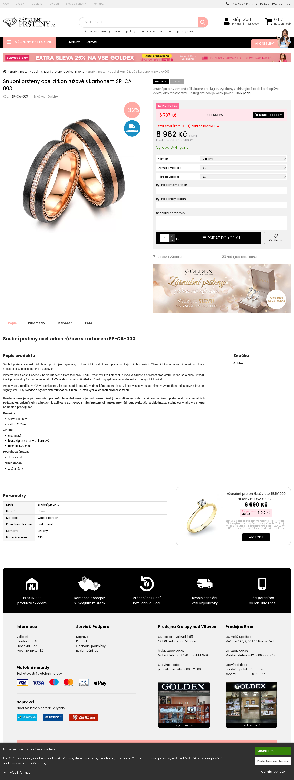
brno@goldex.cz (237, 650)
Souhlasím (265, 751)
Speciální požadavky (170, 213)
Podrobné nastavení (273, 761)
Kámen (163, 159)
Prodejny (74, 42)
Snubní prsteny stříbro (181, 31)
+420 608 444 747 (239, 4)
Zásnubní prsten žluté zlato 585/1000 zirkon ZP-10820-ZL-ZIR (256, 496)
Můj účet (242, 19)
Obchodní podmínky (91, 646)
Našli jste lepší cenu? (240, 256)
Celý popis (243, 93)
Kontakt (81, 641)
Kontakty (99, 4)
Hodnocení (65, 323)
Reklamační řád (87, 650)
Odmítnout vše (273, 772)
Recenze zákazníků (30, 650)
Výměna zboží (27, 641)
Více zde (256, 537)
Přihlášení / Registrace (245, 23)
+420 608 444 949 (194, 655)
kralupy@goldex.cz (171, 650)
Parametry (37, 323)
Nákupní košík (282, 23)
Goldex (53, 96)
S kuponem (249, 511)
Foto (89, 323)
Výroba (54, 4)
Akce (6, 4)
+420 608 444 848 (261, 655)
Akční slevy (269, 43)
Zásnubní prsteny (125, 31)
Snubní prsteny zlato (151, 31)
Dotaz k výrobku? (168, 256)
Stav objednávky (76, 4)
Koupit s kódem (268, 115)
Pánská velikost (168, 177)
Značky (20, 4)
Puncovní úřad (27, 646)
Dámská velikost (169, 168)
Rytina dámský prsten (171, 185)
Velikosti (91, 42)
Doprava (37, 4)
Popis (12, 323)
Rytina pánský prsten (171, 199)
